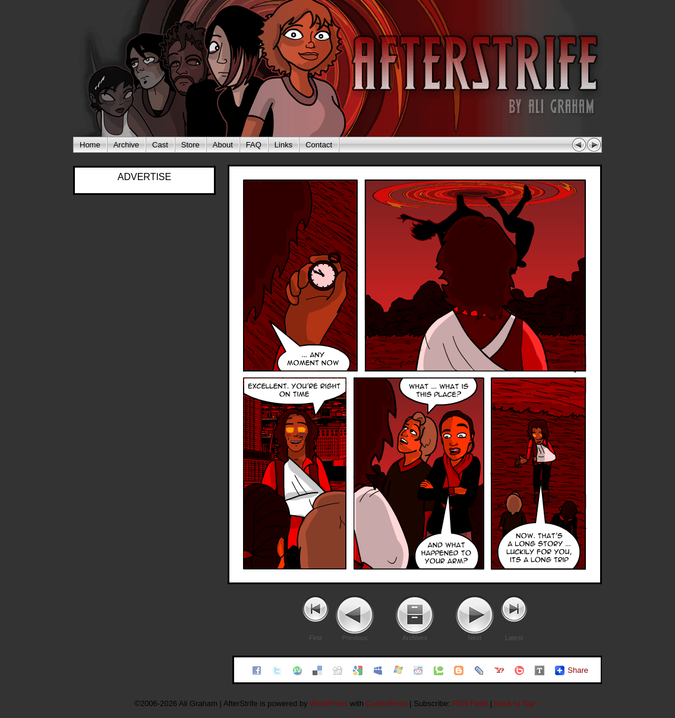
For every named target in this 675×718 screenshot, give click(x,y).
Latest (514, 637)
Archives (414, 637)
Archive (126, 144)
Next (475, 637)
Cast (160, 144)
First (315, 637)
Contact (318, 144)
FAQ (253, 144)
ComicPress (387, 703)
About (223, 144)
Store (190, 144)
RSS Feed (470, 703)
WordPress (329, 703)
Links (283, 144)
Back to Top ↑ (517, 703)
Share (577, 670)
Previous (355, 637)
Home (90, 144)
